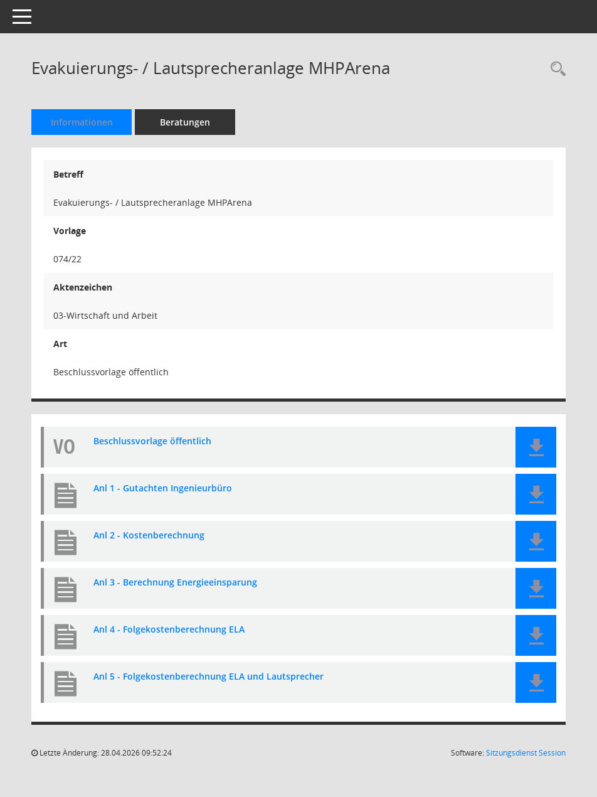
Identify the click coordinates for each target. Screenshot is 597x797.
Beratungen (185, 122)
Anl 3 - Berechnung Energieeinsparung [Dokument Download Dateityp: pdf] (175, 582)
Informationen (82, 122)
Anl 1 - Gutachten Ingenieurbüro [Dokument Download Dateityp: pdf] (162, 488)
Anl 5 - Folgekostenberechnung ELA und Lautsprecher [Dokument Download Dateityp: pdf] (208, 676)
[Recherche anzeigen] (555, 69)
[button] (535, 447)
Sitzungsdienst (526, 752)
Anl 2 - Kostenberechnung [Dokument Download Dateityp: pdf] (148, 535)
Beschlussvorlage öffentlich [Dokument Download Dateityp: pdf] (152, 441)
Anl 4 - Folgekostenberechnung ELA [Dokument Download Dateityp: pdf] (169, 629)
